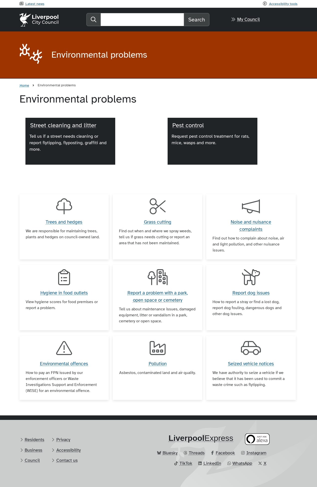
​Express (201, 438)
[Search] (142, 19)
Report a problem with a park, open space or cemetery (157, 296)
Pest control (188, 125)
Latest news (34, 3)
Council (32, 460)
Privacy (63, 439)
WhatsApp (242, 463)
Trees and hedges (64, 222)
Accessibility (68, 450)
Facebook (225, 453)
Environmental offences (64, 364)
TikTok (186, 463)
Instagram (256, 453)
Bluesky (170, 453)
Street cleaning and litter (63, 125)
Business (33, 450)
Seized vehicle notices (251, 364)
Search (196, 19)
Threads (197, 453)
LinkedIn (212, 463)
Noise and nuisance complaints (251, 225)
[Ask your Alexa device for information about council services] (257, 439)
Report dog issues (251, 293)
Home (24, 85)
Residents (34, 439)
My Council (248, 19)
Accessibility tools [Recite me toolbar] (283, 3)
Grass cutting (157, 222)
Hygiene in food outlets (64, 293)
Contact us (67, 460)
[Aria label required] (31, 55)
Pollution (158, 364)
